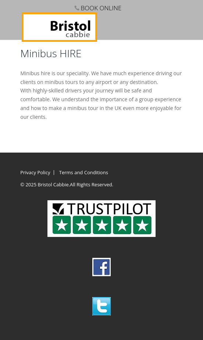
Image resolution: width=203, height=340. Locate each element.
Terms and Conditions (83, 172)
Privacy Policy (35, 172)
